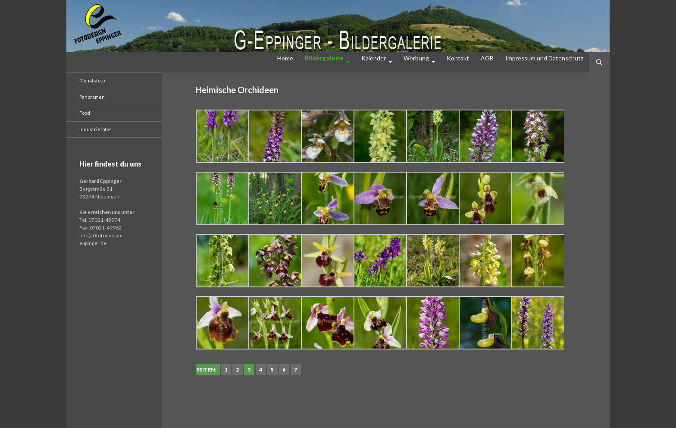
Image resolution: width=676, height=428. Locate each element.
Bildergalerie (324, 58)
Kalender (373, 58)
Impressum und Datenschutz (544, 58)
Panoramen (92, 97)
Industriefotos (95, 129)
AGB (487, 58)
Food (84, 113)
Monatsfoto (92, 80)
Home (285, 58)
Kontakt (458, 58)
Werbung (416, 58)
